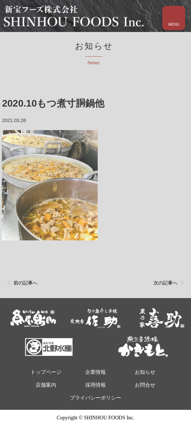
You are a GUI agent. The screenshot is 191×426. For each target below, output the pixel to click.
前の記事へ (25, 282)
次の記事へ (165, 282)
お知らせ (145, 372)
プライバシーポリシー (95, 398)
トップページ (45, 372)
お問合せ (145, 385)
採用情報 (95, 385)
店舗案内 (46, 385)
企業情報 (95, 372)
